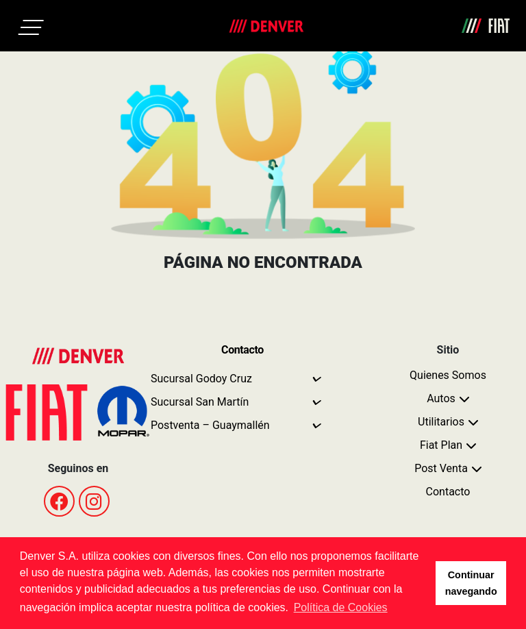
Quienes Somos (448, 375)
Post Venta (441, 468)
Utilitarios (441, 421)
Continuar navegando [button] (471, 583)
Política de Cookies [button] (341, 607)
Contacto (448, 491)
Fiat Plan (441, 445)
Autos (441, 398)
